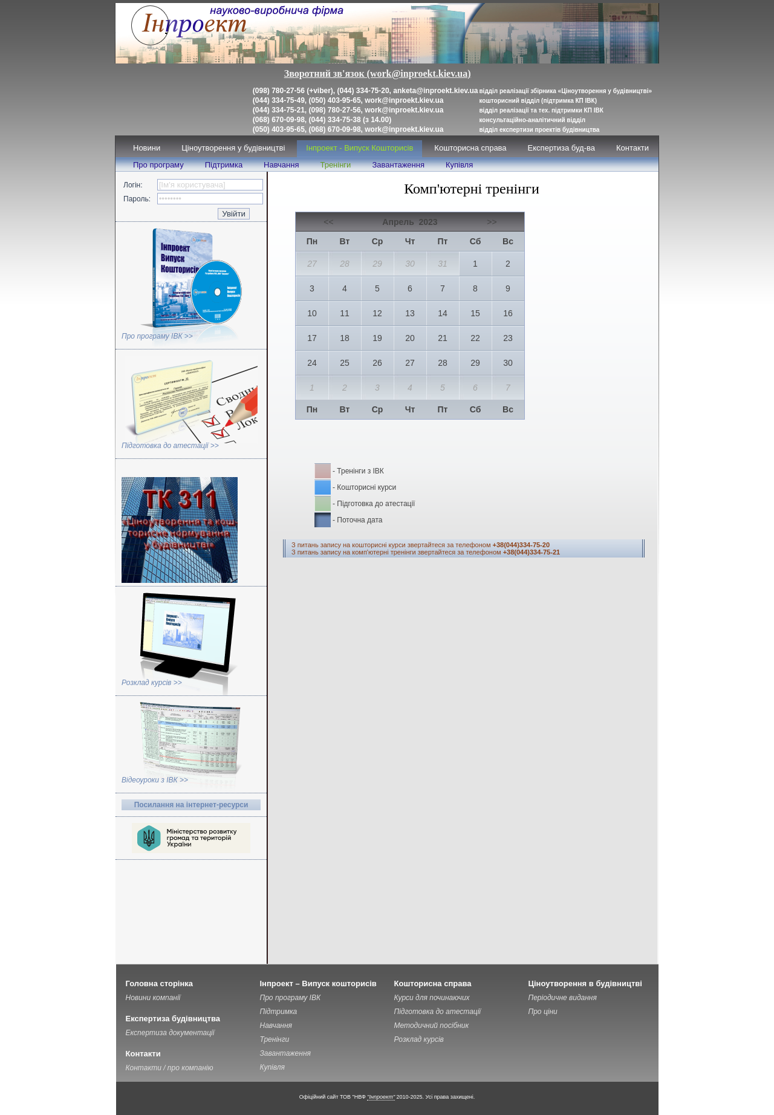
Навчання (281, 164)
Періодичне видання (562, 997)
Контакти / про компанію (169, 1068)
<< (328, 222)
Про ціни (543, 1011)
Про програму (158, 164)
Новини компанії (153, 997)
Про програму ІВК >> (157, 336)
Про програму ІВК (290, 997)
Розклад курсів (419, 1039)
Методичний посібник (431, 1025)
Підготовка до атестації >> (170, 445)
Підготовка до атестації (437, 1011)
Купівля (459, 164)
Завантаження (398, 164)
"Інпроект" (381, 1097)
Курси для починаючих (432, 997)
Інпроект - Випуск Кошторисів (359, 147)
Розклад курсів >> (152, 682)
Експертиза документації (170, 1033)
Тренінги (335, 164)
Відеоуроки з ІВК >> (155, 780)
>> (491, 222)
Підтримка (223, 164)
